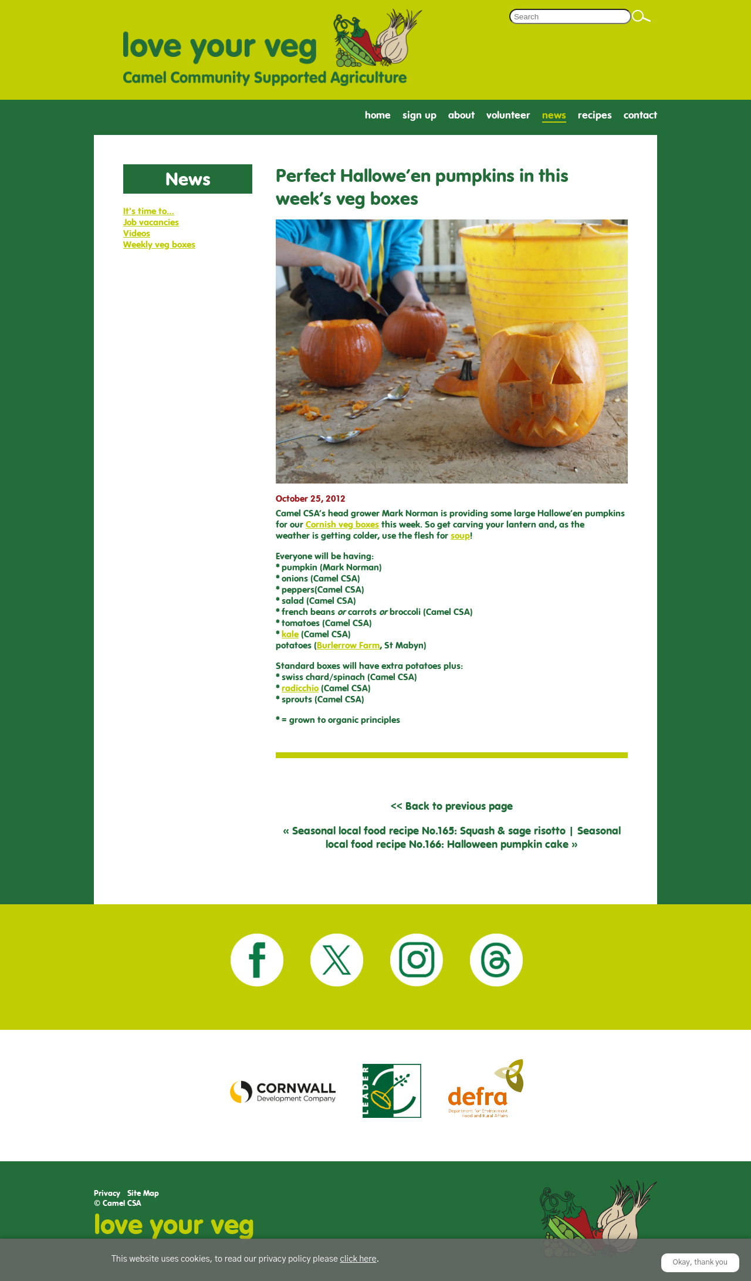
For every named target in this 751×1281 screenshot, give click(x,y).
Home (378, 115)
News (554, 115)
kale (290, 634)
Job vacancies (151, 222)
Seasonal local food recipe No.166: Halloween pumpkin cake (473, 837)
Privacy (107, 1193)
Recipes (595, 115)
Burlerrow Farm (348, 645)
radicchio (300, 688)
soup (460, 535)
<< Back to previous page (452, 806)
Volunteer (508, 115)
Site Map (143, 1193)
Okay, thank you (700, 1262)
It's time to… (148, 211)
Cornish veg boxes (342, 524)
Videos (136, 233)
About (461, 115)
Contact (640, 115)
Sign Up (419, 115)
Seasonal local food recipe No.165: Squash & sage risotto (429, 830)
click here (358, 1259)
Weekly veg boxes (159, 244)
